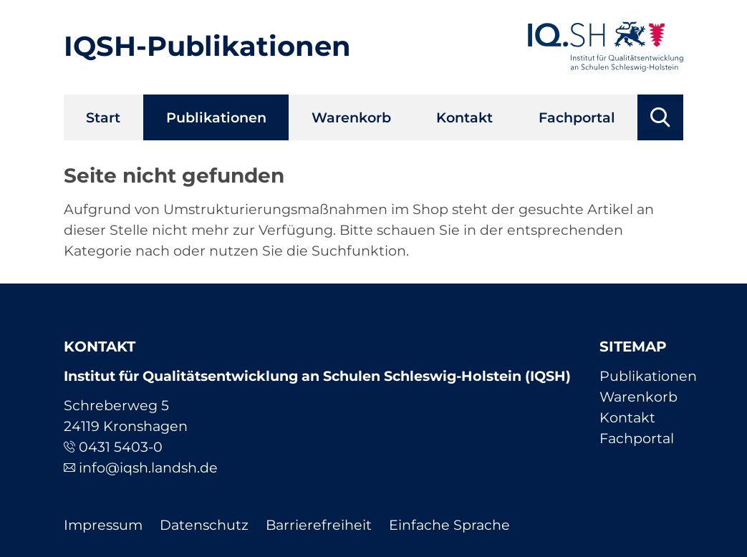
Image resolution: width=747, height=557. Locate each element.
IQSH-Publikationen (207, 46)
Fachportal (577, 117)
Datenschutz (204, 524)
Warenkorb (351, 117)
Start (103, 117)
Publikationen (216, 117)
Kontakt (464, 117)
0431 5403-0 (121, 446)
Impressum (103, 524)
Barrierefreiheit (319, 524)
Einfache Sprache (449, 524)
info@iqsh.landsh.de (148, 467)
